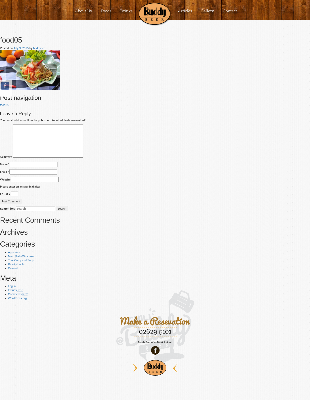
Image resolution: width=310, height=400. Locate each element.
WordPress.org (17, 298)
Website (5, 179)
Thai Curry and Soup (21, 260)
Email (4, 171)
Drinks (126, 11)
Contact (230, 11)
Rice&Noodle (16, 264)
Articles (185, 11)
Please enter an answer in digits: (20, 186)
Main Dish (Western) (21, 256)
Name (4, 164)
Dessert (13, 268)
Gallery (207, 11)
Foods (106, 11)
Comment (6, 156)
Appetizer (14, 252)
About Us (83, 11)
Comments (18, 294)
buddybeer (39, 48)
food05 (4, 105)
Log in (12, 286)
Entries (15, 290)
